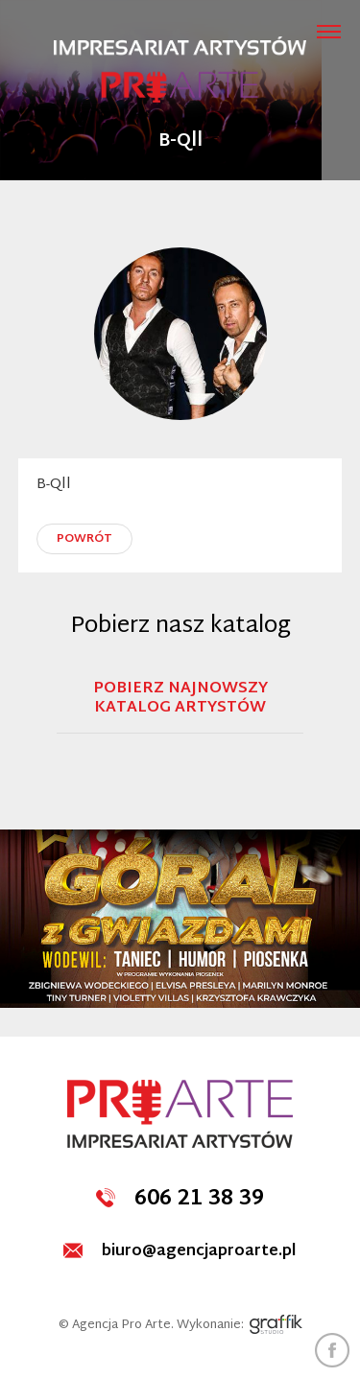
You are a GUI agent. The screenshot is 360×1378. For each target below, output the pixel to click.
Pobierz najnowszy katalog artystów (180, 701)
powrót (84, 538)
